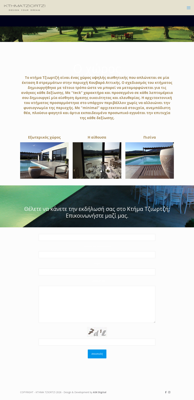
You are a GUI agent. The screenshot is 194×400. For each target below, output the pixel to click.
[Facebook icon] (165, 392)
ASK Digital (99, 392)
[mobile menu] (188, 7)
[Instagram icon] (169, 392)
